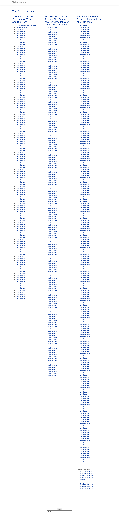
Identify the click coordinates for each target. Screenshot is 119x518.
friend (82, 482)
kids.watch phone (21, 27)
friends (82, 480)
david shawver (20, 29)
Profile (59, 509)
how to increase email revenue (26, 25)
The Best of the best (86, 471)
